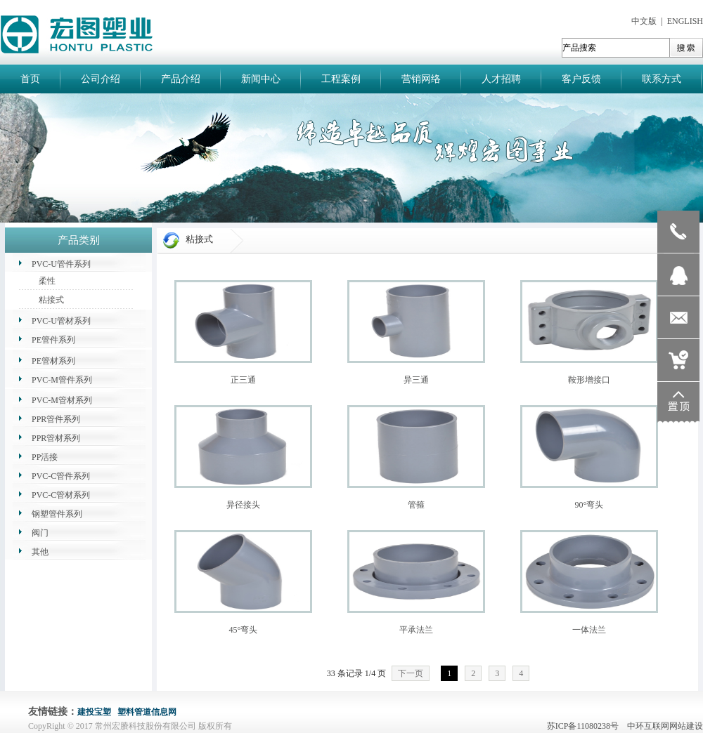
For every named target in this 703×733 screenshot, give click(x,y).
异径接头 (243, 505)
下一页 (410, 673)
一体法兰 (589, 630)
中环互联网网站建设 (665, 726)
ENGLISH (685, 21)
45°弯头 (243, 630)
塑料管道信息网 (146, 712)
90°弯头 (589, 505)
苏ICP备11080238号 (586, 726)
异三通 (416, 380)
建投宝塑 (94, 712)
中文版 (644, 21)
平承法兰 (416, 630)
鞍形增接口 (589, 380)
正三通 (243, 380)
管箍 (416, 505)
